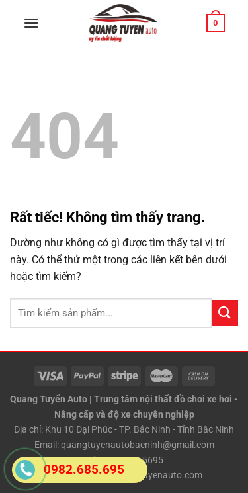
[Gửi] (225, 313)
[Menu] (31, 22)
